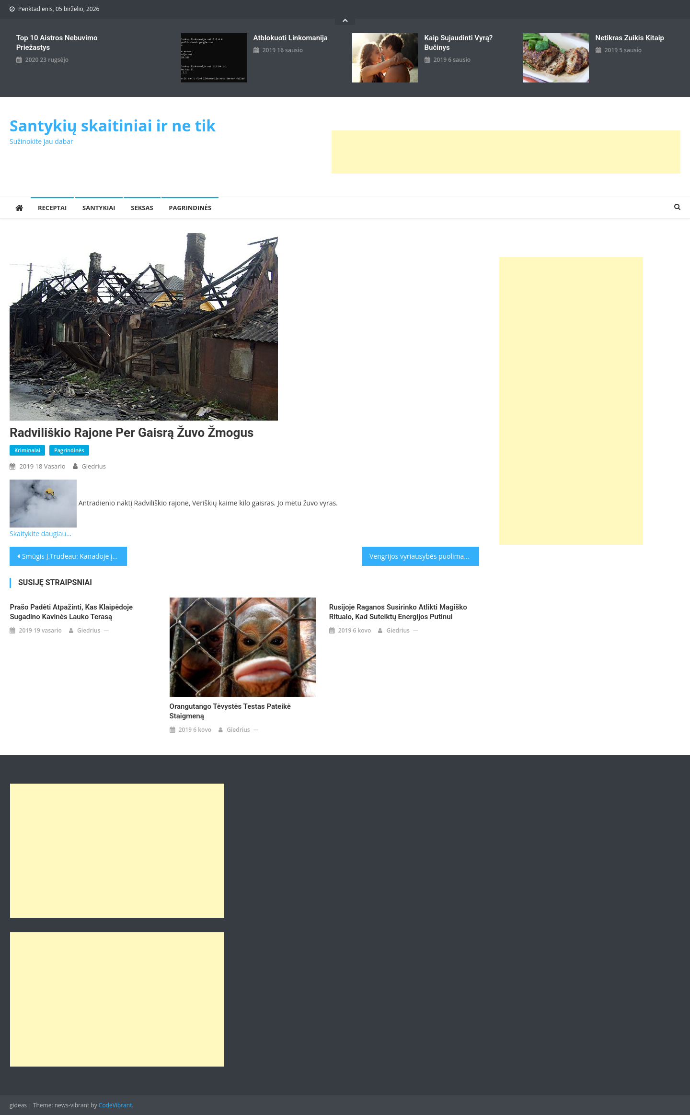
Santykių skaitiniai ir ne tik (113, 125)
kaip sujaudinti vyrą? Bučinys (459, 43)
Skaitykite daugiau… (40, 533)
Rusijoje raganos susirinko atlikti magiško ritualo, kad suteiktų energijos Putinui (398, 612)
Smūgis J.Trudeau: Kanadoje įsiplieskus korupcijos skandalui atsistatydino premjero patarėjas (74, 556)
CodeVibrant (115, 1105)
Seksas (142, 207)
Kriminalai (27, 450)
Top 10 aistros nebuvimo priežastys (57, 43)
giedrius (93, 466)
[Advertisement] (506, 152)
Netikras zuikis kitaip (630, 38)
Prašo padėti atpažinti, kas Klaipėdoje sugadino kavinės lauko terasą (71, 612)
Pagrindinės (190, 207)
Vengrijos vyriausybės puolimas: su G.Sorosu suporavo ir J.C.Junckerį (424, 556)
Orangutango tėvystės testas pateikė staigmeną (230, 711)
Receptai (52, 207)
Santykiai (98, 207)
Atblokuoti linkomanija (290, 38)
